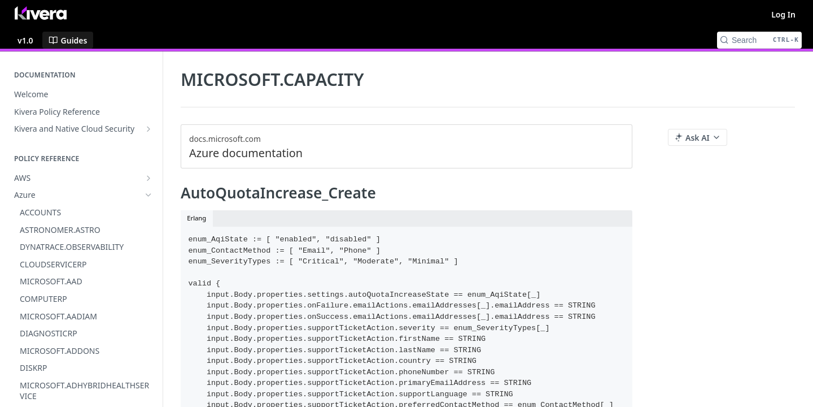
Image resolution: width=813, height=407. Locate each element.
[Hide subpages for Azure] (148, 195)
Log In (783, 14)
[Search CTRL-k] (759, 40)
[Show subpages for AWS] (148, 178)
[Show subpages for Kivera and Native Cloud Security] (148, 128)
